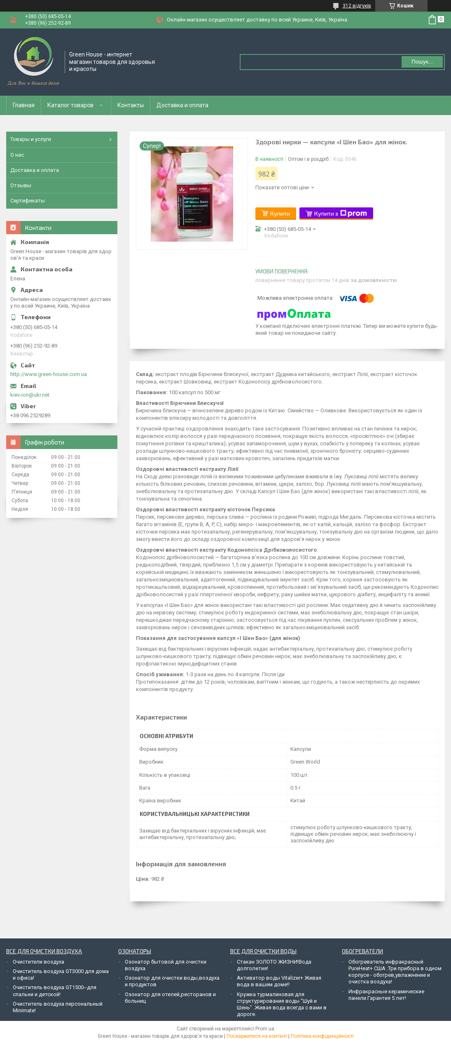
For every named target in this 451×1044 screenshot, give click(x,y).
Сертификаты (27, 201)
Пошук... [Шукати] (421, 62)
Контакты (130, 105)
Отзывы (20, 185)
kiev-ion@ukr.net (29, 395)
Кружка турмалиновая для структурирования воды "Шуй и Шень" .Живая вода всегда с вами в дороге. (282, 1004)
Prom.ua (264, 1029)
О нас (17, 155)
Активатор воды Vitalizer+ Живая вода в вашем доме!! (279, 981)
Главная (24, 105)
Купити (280, 213)
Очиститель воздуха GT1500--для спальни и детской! (54, 990)
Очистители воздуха (38, 962)
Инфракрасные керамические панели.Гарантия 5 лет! (386, 994)
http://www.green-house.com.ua (48, 374)
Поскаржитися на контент (257, 1036)
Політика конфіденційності (322, 1036)
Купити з (340, 213)
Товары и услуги (30, 139)
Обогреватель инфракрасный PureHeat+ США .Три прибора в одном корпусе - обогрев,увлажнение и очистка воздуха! (395, 972)
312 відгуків (357, 6)
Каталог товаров (70, 105)
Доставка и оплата (182, 105)
